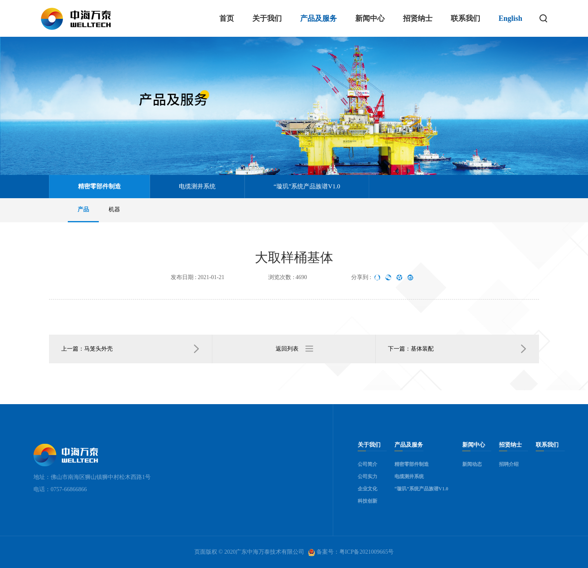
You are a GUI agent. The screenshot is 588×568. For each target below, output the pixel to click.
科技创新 (367, 501)
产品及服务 (318, 18)
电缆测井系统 (197, 186)
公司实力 (367, 476)
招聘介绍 (509, 464)
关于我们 (267, 18)
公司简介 (367, 464)
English (510, 18)
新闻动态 (472, 464)
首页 (226, 18)
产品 (83, 209)
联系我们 (465, 18)
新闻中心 (370, 18)
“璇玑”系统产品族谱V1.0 (307, 186)
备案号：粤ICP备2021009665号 (351, 552)
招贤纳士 (417, 18)
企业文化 (367, 489)
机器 (114, 209)
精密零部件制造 (99, 186)
